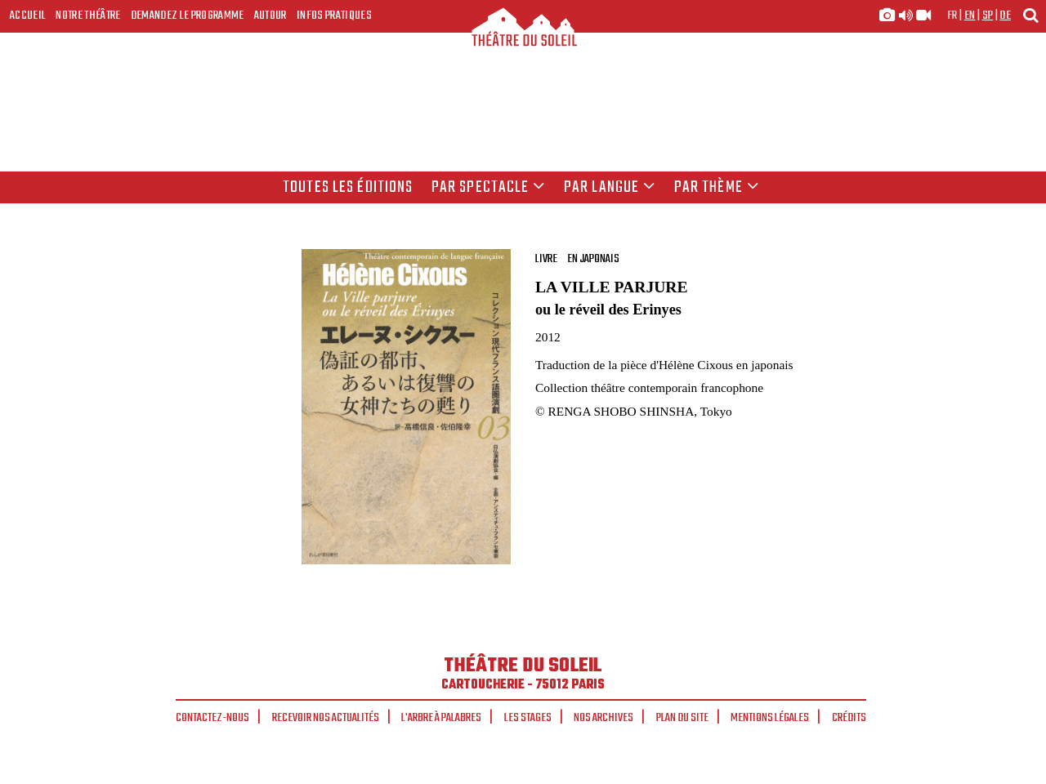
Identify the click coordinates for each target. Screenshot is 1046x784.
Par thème (716, 188)
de (1005, 15)
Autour (270, 15)
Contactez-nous (212, 718)
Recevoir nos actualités (325, 718)
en (970, 15)
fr (952, 15)
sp (988, 15)
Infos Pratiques (334, 15)
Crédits (849, 718)
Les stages (528, 718)
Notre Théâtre (88, 15)
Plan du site (682, 718)
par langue (609, 188)
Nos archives (603, 718)
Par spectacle (488, 188)
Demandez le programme (187, 15)
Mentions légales (770, 718)
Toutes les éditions (348, 188)
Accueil (28, 15)
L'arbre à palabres (441, 718)
